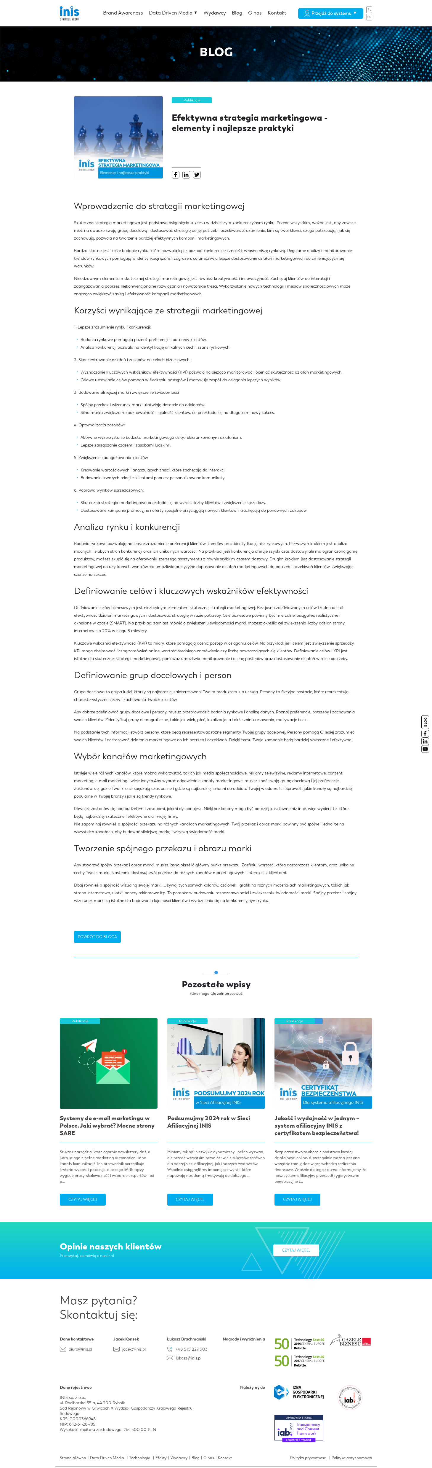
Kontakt (277, 12)
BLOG (425, 722)
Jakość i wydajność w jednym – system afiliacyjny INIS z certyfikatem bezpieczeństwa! (316, 1125)
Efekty (161, 1457)
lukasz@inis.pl (188, 1358)
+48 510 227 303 (192, 1349)
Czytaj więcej (82, 1199)
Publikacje (192, 100)
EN (369, 17)
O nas (255, 12)
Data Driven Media (173, 12)
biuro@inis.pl (80, 1349)
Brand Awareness (123, 12)
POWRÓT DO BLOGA (97, 936)
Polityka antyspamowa (352, 1457)
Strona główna (73, 1457)
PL (369, 10)
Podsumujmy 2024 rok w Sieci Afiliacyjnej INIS (208, 1121)
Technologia (139, 1457)
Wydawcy (215, 12)
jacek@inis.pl (134, 1349)
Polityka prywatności (308, 1457)
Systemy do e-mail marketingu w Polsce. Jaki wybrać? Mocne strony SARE (107, 1125)
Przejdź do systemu (330, 13)
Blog (237, 12)
